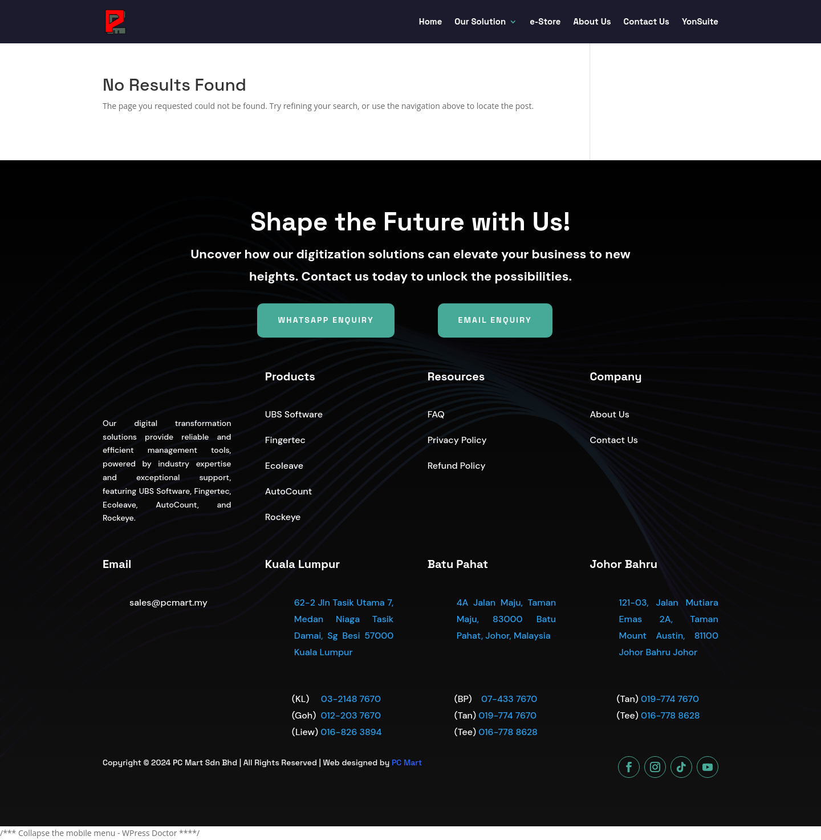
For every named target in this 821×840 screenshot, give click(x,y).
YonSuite (700, 21)
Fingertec (285, 440)
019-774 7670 (507, 715)
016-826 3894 (350, 732)
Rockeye (283, 517)
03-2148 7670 (351, 699)
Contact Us (646, 21)
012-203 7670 (350, 715)
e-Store (545, 21)
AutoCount (288, 491)
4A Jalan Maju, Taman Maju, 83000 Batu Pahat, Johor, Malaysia (506, 619)
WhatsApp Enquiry (326, 320)
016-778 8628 (508, 732)
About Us (592, 21)
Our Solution (480, 21)
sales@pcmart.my (168, 602)
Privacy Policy (457, 440)
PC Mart (407, 762)
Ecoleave (284, 466)
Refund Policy (457, 466)
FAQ (436, 414)
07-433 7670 (509, 699)
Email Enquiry (495, 320)
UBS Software (294, 414)
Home (430, 21)
